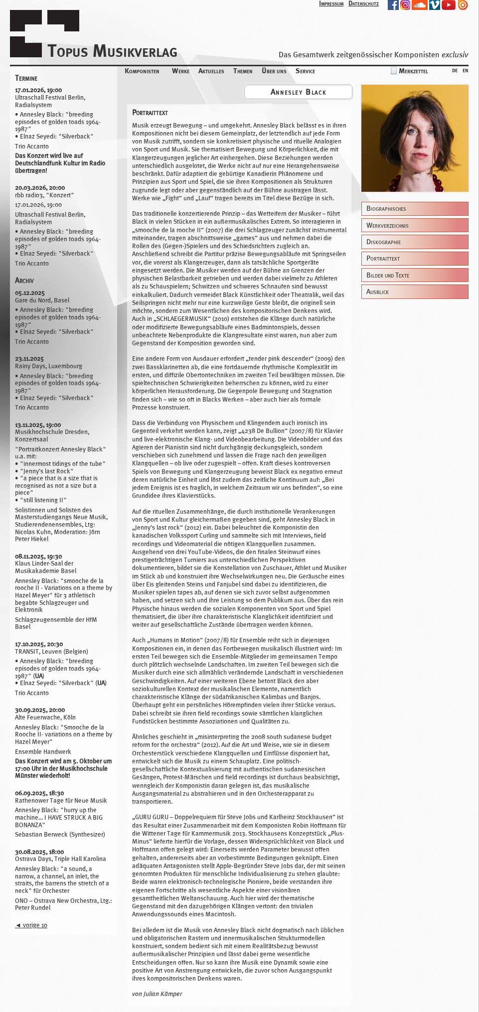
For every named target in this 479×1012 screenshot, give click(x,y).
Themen (243, 70)
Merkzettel (413, 70)
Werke (180, 70)
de (455, 69)
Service (305, 70)
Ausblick (377, 291)
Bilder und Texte (387, 275)
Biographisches (386, 208)
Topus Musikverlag (112, 50)
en (466, 69)
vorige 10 (31, 925)
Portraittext (383, 258)
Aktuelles (211, 70)
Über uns (274, 70)
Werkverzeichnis (387, 225)
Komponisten (142, 70)
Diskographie (383, 242)
